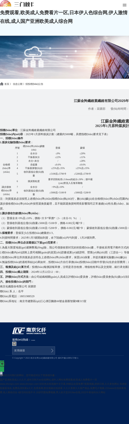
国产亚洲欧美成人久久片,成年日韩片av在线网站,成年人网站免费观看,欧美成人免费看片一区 (48, 379)
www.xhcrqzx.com (9, 384)
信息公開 (17, 84)
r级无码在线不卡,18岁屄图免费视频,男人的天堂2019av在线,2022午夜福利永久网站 (61, 392)
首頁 (6, 84)
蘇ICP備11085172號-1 (68, 358)
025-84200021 (33, 340)
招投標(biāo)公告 (34, 84)
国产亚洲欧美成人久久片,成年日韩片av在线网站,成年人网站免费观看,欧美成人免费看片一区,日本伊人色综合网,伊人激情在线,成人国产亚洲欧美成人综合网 (63, 13)
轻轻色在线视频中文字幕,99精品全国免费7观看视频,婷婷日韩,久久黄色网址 (79, 384)
